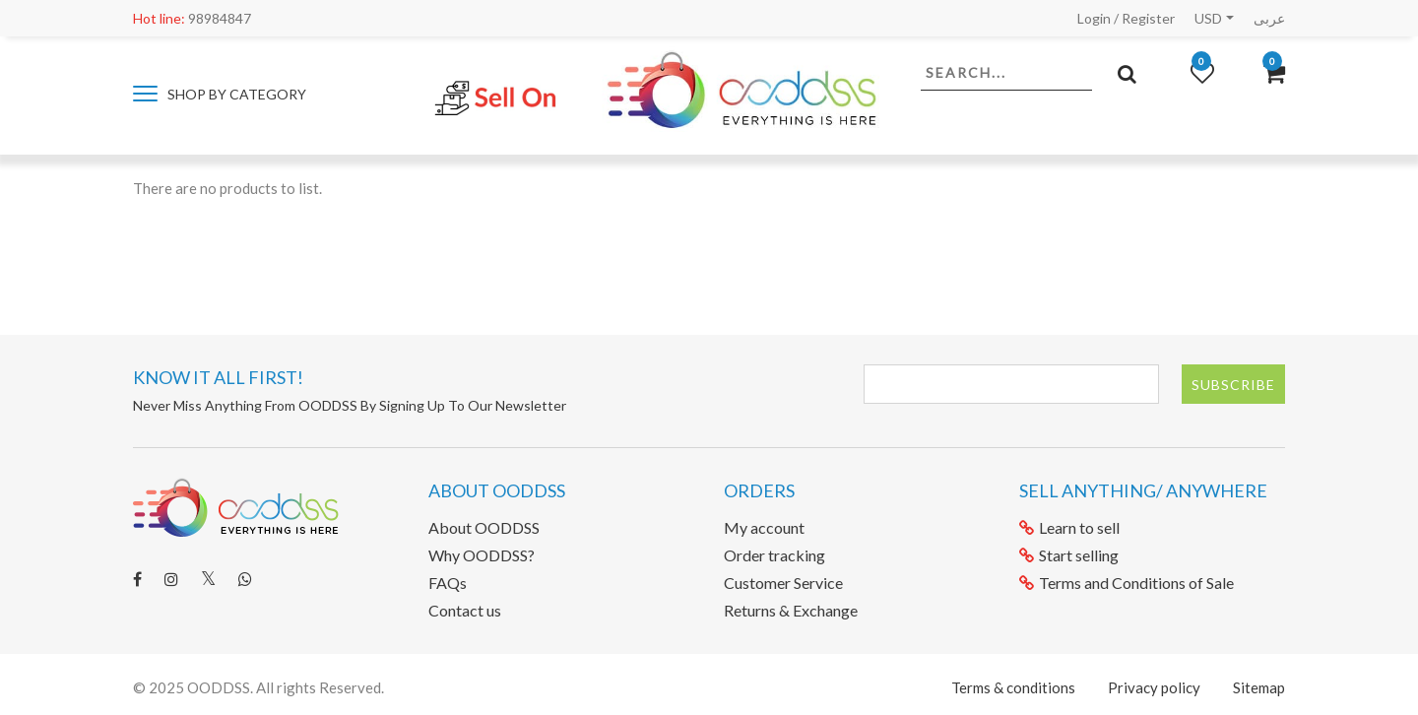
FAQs (447, 582)
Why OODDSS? (481, 555)
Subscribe (1233, 384)
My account (764, 527)
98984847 (192, 18)
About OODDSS (484, 527)
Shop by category (219, 94)
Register (1148, 18)
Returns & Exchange (791, 610)
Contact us (464, 610)
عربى (1269, 18)
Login (1094, 18)
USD (1208, 18)
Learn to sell (1069, 527)
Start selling (1069, 555)
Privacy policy (1154, 687)
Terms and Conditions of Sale (1126, 582)
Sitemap (1259, 687)
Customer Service (783, 582)
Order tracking (774, 555)
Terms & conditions (1013, 687)
